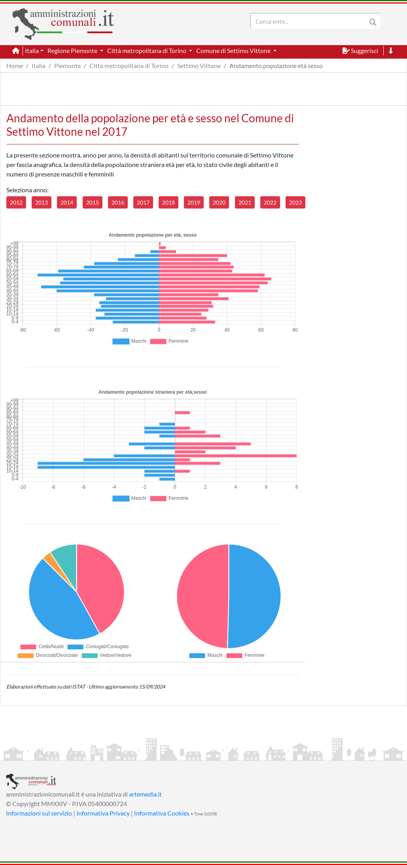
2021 (245, 202)
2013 (41, 202)
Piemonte (67, 65)
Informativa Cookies (161, 813)
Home (14, 65)
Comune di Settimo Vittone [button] (234, 50)
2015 (92, 202)
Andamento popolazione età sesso (276, 65)
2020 (219, 202)
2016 (118, 202)
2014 (67, 202)
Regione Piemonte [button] (72, 50)
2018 (168, 202)
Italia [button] (32, 50)
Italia (38, 65)
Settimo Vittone (199, 65)
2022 (270, 202)
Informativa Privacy (103, 813)
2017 (143, 202)
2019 (193, 202)
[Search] (310, 20)
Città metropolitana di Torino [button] (147, 50)
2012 (16, 202)
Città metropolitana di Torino (128, 65)
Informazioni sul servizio (39, 813)
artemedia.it (145, 794)
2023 (295, 202)
